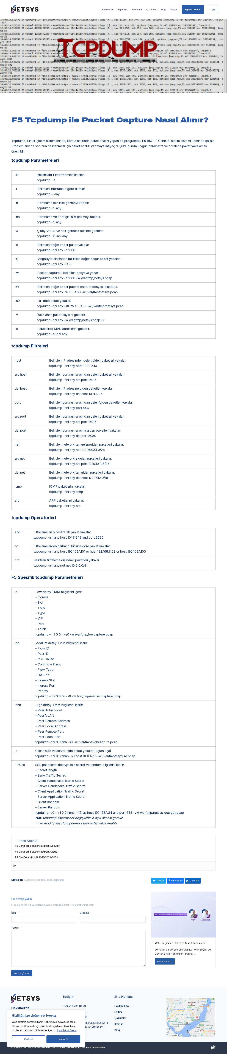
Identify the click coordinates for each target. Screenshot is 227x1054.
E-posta (85, 912)
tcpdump (59, 879)
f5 (25, 879)
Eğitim (118, 1011)
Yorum (15, 927)
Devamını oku (164, 961)
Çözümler (120, 1017)
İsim (14, 912)
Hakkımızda (121, 1005)
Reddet (28, 1039)
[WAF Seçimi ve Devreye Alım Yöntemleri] (183, 914)
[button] (158, 881)
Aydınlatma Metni (66, 1030)
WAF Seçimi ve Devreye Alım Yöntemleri (180, 943)
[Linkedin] (14, 866)
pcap (50, 879)
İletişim (118, 1023)
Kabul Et (63, 1039)
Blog (117, 1029)
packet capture (36, 879)
